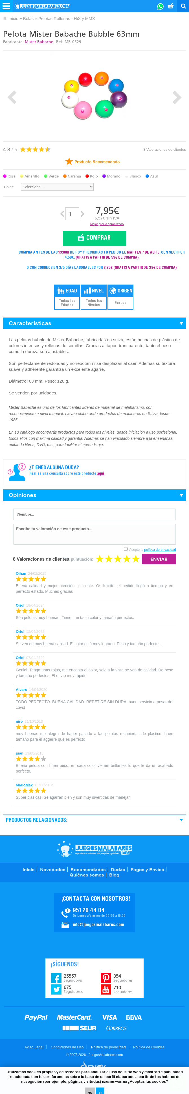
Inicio (13, 18)
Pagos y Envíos (147, 869)
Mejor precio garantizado (107, 224)
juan (19, 753)
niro (19, 721)
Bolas (28, 18)
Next (177, 97)
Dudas (118, 869)
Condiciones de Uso (67, 1047)
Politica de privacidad (108, 1047)
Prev (12, 97)
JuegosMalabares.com (94, 849)
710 (122, 989)
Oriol (20, 605)
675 (73, 989)
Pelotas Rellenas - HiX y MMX (66, 18)
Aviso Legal (34, 1047)
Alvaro (21, 689)
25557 (73, 978)
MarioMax (24, 785)
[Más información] (114, 1081)
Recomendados (88, 869)
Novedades (52, 869)
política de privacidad (160, 550)
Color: (9, 187)
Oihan (21, 573)
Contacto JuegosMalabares (94, 912)
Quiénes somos (87, 874)
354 (122, 978)
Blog (114, 874)
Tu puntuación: (79, 559)
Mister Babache (39, 41)
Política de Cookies (148, 1047)
